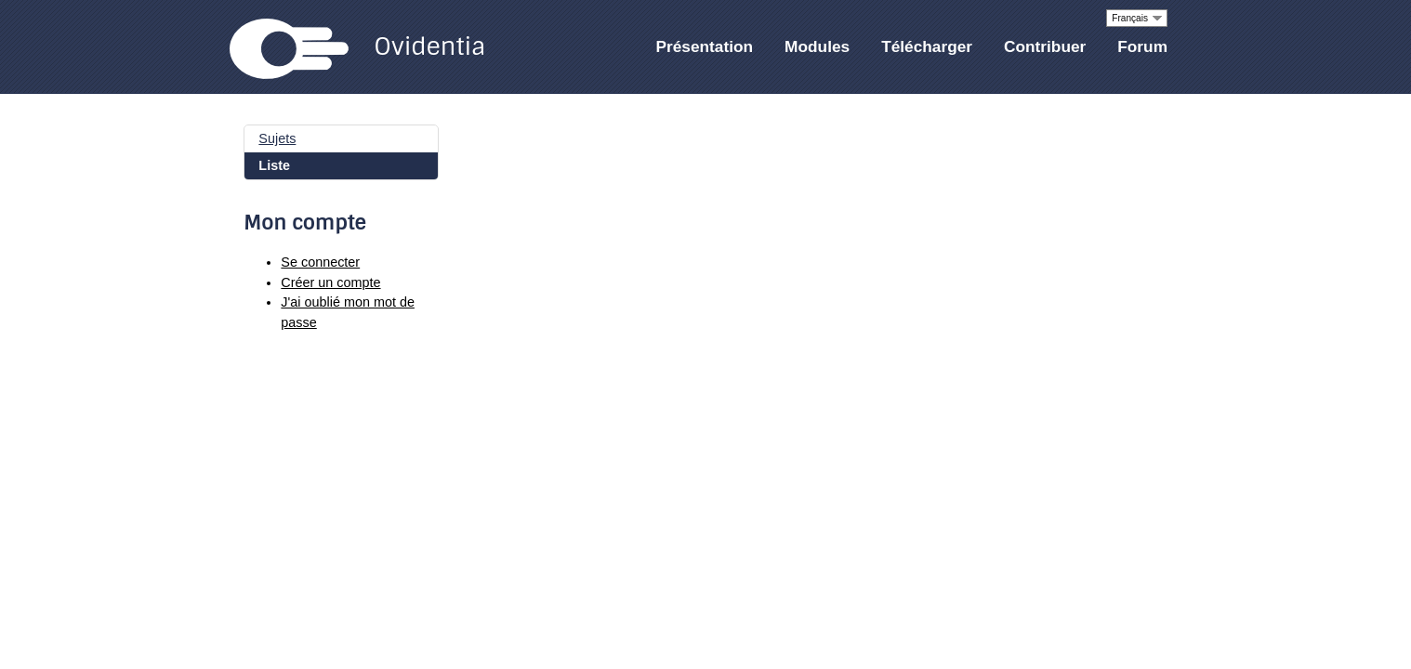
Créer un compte (330, 282)
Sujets (277, 138)
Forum (1142, 46)
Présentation (705, 46)
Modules (817, 46)
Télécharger (926, 46)
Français (1130, 18)
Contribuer (1045, 46)
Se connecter (320, 262)
